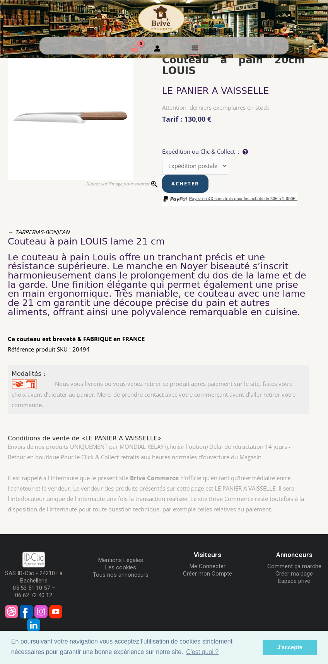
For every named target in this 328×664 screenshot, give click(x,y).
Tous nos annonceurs (121, 574)
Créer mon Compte (207, 573)
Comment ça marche (294, 566)
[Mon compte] (157, 49)
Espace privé (294, 580)
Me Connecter (208, 566)
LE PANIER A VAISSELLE (215, 90)
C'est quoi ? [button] (202, 652)
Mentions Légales (120, 560)
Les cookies (120, 567)
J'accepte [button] (289, 647)
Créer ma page (294, 573)
